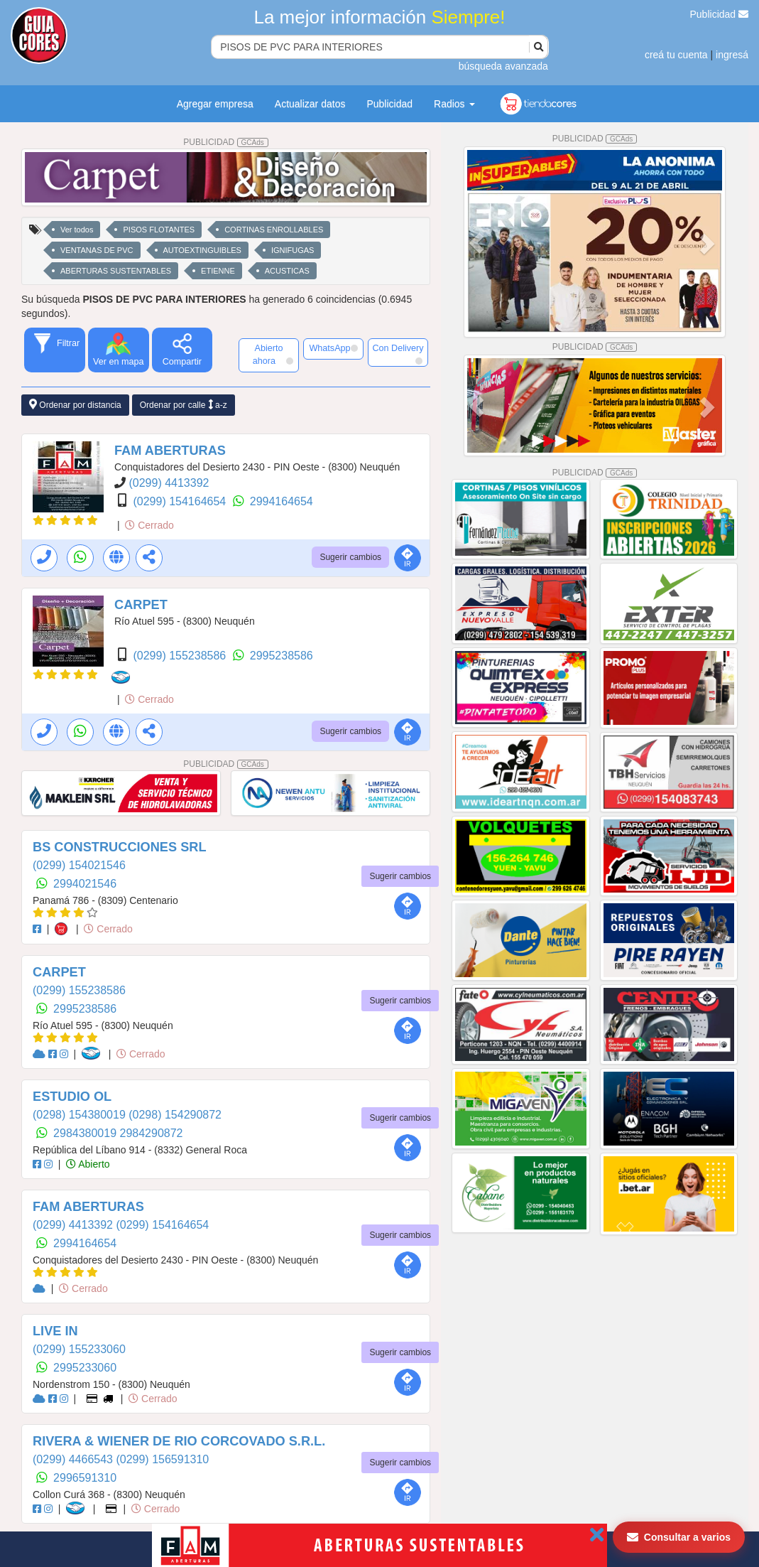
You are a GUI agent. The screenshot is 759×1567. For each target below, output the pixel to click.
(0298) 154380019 (81, 1115)
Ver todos (76, 229)
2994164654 (281, 501)
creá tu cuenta (676, 54)
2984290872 (151, 1133)
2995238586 (281, 656)
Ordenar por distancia (75, 404)
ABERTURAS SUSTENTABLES (115, 270)
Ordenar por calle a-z (183, 404)
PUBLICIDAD (225, 142)
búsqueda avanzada (503, 66)
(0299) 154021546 (79, 865)
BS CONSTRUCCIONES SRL (120, 847)
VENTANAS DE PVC (96, 250)
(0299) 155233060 (79, 1349)
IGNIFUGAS (293, 250)
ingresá (732, 54)
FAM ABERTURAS (170, 450)
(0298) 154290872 (175, 1115)
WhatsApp (333, 348)
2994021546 (84, 884)
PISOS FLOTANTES (159, 229)
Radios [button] (454, 103)
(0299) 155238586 (181, 656)
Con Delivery (397, 354)
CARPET (141, 605)
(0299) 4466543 (74, 1459)
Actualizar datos (310, 103)
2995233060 (84, 1368)
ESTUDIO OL (72, 1096)
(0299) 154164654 (181, 501)
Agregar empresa (215, 103)
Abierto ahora (273, 354)
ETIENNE (218, 270)
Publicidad (719, 14)
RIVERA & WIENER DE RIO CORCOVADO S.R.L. (179, 1441)
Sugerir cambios (350, 557)
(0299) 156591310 (162, 1459)
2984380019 (86, 1133)
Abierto (87, 1164)
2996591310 (84, 1478)
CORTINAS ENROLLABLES (273, 229)
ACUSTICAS (287, 270)
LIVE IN (55, 1331)
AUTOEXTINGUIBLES (202, 250)
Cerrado (149, 525)
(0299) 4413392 (169, 483)
